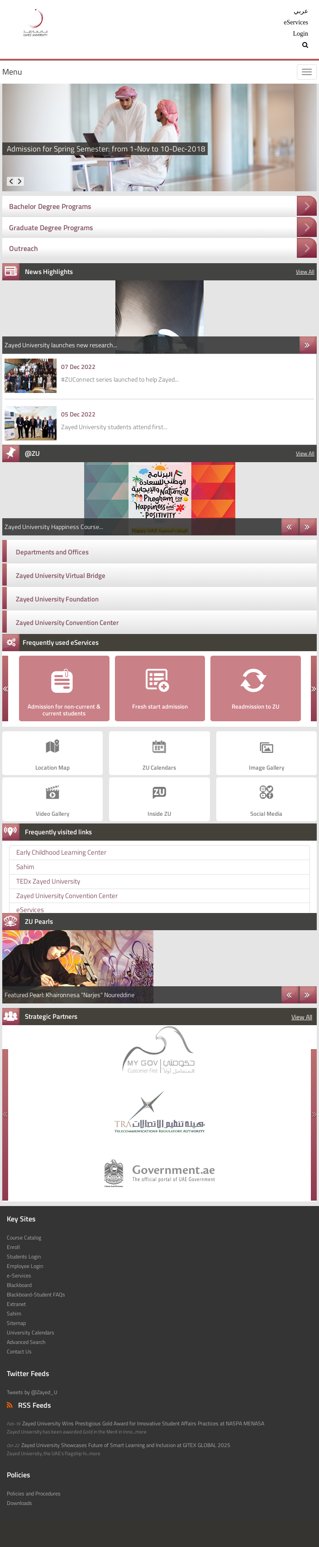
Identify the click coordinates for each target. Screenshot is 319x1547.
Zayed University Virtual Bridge (60, 575)
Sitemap (16, 1323)
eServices (296, 22)
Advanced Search (26, 1342)
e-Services (19, 1276)
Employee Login (25, 1266)
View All (305, 272)
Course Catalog (24, 1238)
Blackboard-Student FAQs (36, 1295)
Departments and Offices (52, 552)
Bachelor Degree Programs (50, 206)
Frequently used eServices (61, 642)
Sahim (25, 866)
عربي (301, 11)
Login (300, 33)
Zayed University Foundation (57, 599)
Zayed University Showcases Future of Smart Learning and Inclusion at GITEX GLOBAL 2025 (125, 1445)
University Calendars (30, 1333)
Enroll (13, 1247)
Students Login (24, 1257)
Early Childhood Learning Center (61, 852)
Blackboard (19, 1285)
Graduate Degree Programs (51, 227)
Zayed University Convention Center (67, 622)
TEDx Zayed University (48, 881)
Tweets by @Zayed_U (32, 1392)
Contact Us (19, 1352)
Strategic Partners (51, 1016)
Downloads (19, 1503)
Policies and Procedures (34, 1494)
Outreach (23, 248)
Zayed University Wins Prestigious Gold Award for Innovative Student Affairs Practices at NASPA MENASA (143, 1423)
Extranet (16, 1304)
